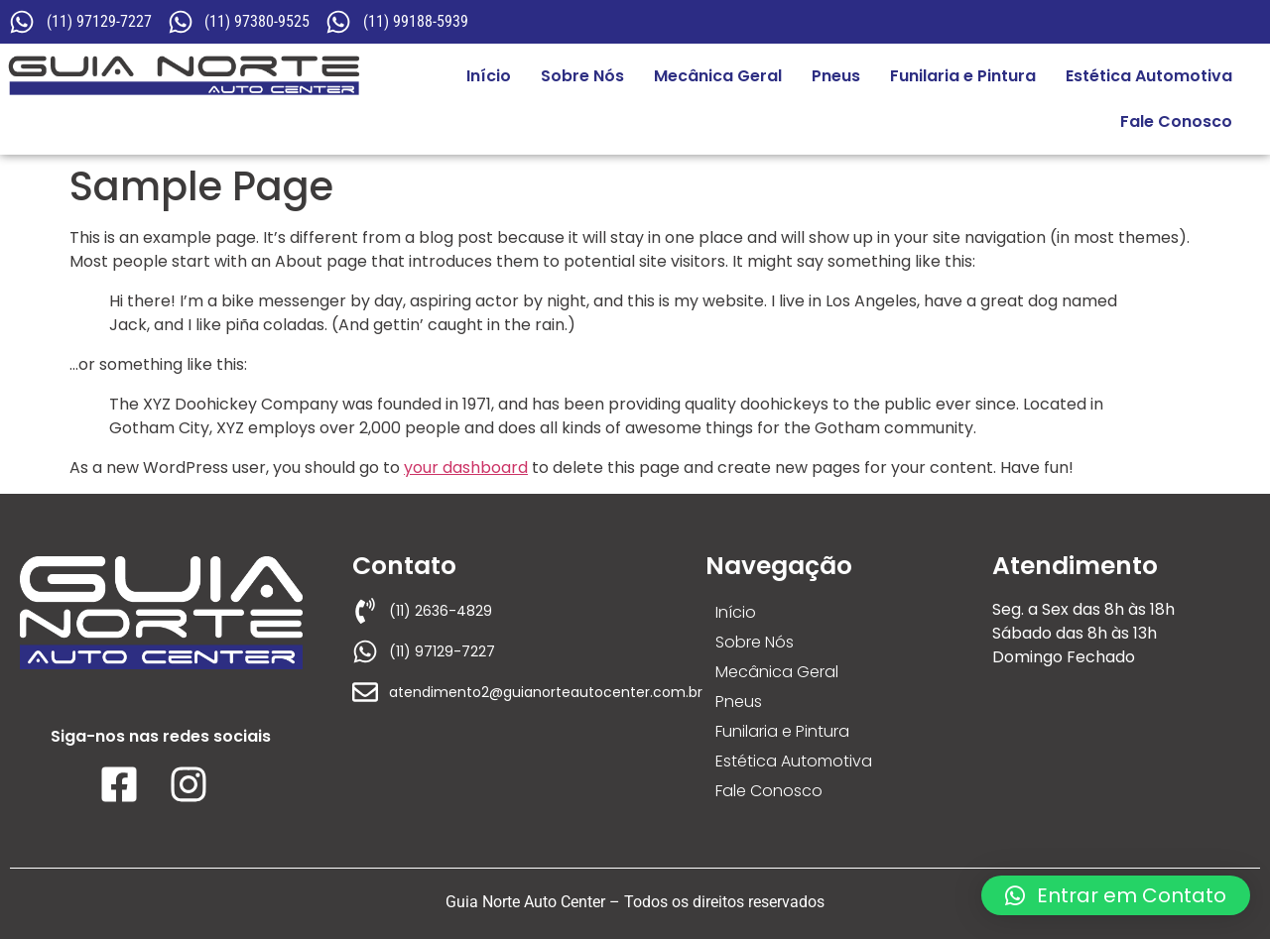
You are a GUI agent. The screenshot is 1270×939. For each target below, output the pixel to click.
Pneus (836, 75)
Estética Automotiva (1149, 75)
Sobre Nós (582, 75)
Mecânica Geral (718, 75)
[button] (1115, 895)
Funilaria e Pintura (963, 75)
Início (488, 75)
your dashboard (466, 467)
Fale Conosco (1176, 121)
